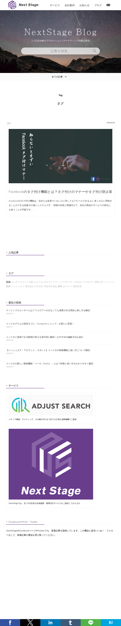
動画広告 (77, 286)
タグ (10, 123)
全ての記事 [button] (57, 76)
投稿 (8, 282)
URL (71, 282)
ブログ (98, 5)
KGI (46, 282)
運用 (60, 286)
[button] (10, 622)
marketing (109, 282)
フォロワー (88, 282)
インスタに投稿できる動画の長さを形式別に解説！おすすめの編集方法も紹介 (44, 337)
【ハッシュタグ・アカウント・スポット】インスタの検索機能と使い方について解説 (48, 350)
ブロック (98, 282)
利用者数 (38, 286)
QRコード (67, 286)
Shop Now (38, 282)
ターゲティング (56, 282)
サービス (55, 5)
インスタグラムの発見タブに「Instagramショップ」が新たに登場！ (40, 323)
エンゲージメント (20, 282)
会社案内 (70, 5)
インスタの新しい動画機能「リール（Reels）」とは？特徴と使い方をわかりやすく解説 (49, 363)
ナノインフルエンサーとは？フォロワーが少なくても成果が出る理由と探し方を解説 (48, 310)
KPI (66, 282)
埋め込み (29, 286)
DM (31, 282)
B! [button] (111, 622)
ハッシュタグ (17, 286)
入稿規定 (77, 282)
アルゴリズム (50, 286)
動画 (8, 286)
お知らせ (84, 5)
